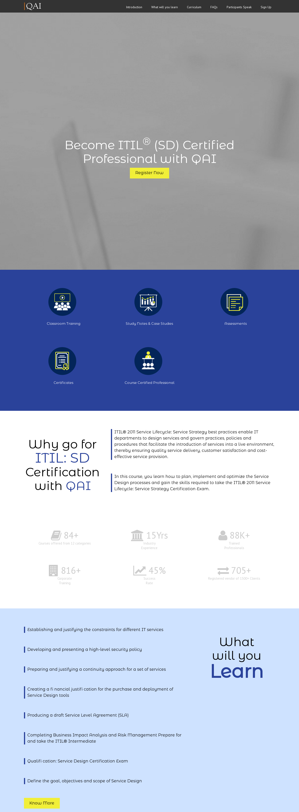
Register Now (149, 172)
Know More (41, 803)
